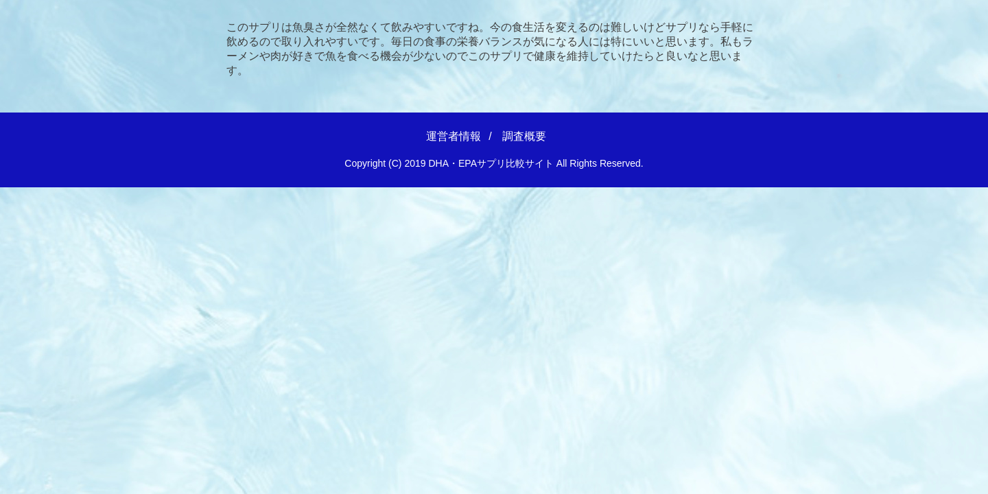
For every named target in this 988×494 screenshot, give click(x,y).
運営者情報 (453, 136)
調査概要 (524, 136)
